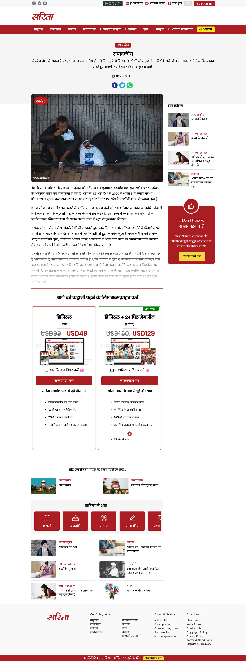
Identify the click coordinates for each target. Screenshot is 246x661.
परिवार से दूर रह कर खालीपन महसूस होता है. (202, 161)
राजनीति (55, 29)
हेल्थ (146, 29)
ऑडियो (207, 29)
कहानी (38, 29)
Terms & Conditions (199, 640)
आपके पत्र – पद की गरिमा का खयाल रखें (202, 182)
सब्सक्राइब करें (64, 381)
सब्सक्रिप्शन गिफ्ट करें (62, 370)
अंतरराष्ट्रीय (65, 542)
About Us (192, 620)
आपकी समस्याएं (182, 29)
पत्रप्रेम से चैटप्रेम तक (139, 590)
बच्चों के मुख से (67, 569)
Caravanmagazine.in (167, 628)
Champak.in (162, 624)
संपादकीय (89, 29)
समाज (72, 29)
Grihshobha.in (163, 620)
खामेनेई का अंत (68, 547)
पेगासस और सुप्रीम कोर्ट (144, 485)
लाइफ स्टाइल (112, 29)
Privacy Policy (195, 636)
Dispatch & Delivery (199, 644)
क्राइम (160, 29)
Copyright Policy (197, 632)
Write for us (194, 624)
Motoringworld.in (165, 636)
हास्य (130, 586)
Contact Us (194, 628)
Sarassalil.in (162, 632)
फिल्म (132, 29)
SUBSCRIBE (204, 3)
